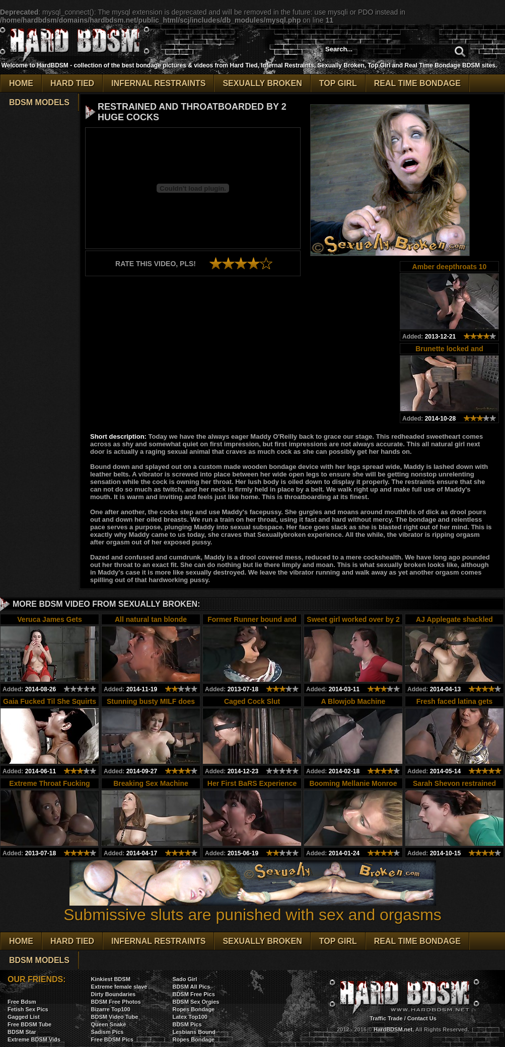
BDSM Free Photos (116, 1002)
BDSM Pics (186, 1024)
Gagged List (24, 1017)
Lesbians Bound (193, 1032)
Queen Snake (108, 1024)
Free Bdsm (22, 1002)
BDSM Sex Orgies (195, 1002)
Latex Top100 (189, 1017)
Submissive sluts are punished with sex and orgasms (252, 907)
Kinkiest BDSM (110, 979)
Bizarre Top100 (110, 1009)
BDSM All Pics (191, 987)
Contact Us (422, 1018)
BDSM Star (22, 1032)
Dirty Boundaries (113, 994)
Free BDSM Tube (29, 1024)
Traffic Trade (386, 1018)
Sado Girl (184, 979)
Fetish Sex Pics (28, 1009)
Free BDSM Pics (112, 1039)
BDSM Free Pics (193, 994)
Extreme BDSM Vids (34, 1039)
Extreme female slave (119, 987)
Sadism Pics (107, 1032)
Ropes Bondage (193, 1009)
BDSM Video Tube (114, 1017)
